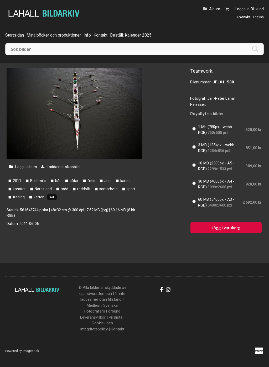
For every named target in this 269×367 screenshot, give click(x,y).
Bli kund (257, 9)
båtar (74, 181)
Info (87, 35)
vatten (39, 197)
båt (58, 181)
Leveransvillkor (93, 317)
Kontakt (100, 35)
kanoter (19, 189)
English (258, 17)
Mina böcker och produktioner (54, 35)
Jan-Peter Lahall (221, 98)
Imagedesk (31, 351)
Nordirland (43, 189)
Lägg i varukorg (226, 227)
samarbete (108, 189)
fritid (91, 181)
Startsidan (14, 35)
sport (131, 189)
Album (214, 9)
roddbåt (83, 189)
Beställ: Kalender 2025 (131, 35)
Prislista (115, 317)
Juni (107, 181)
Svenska (243, 17)
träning (19, 197)
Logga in (242, 9)
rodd (64, 189)
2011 (17, 181)
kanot (125, 181)
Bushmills (38, 181)
